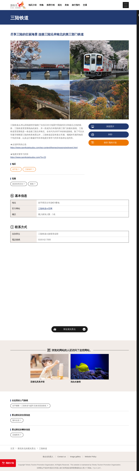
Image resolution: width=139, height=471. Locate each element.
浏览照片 (103, 126)
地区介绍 (32, 5)
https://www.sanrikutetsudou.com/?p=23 (28, 157)
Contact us (61, 457)
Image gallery (75, 457)
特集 (42, 5)
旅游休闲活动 (18, 184)
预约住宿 (17, 420)
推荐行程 (51, 5)
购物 (33, 184)
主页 (12, 448)
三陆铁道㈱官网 (45, 208)
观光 (60, 5)
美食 (67, 5)
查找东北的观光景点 (27, 448)
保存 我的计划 (104, 142)
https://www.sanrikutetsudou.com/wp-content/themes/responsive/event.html (44, 148)
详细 (32, 355)
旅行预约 (76, 5)
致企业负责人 (48, 457)
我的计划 (8, 463)
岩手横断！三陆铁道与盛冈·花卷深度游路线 (30, 406)
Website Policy (90, 457)
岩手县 (16, 169)
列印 (102, 134)
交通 (85, 5)
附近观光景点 (70, 329)
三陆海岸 (29, 169)
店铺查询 (17, 435)
